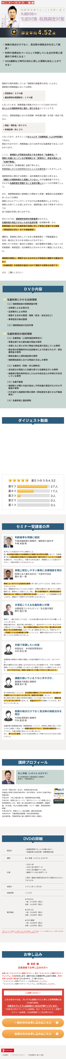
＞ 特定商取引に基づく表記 (35, 1055)
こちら (40, 981)
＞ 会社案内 (4, 1055)
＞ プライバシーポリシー (17, 1055)
